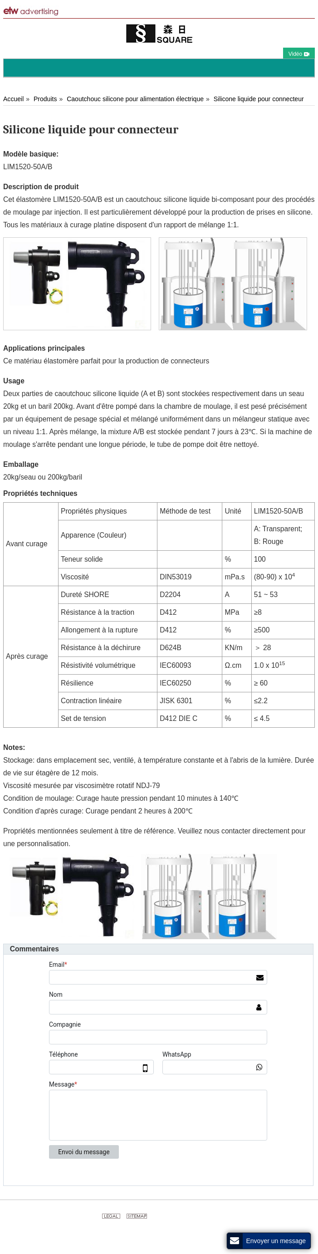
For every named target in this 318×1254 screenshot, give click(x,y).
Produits (45, 99)
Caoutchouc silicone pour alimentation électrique (135, 99)
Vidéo (299, 54)
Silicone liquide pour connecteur (259, 99)
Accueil (13, 99)
